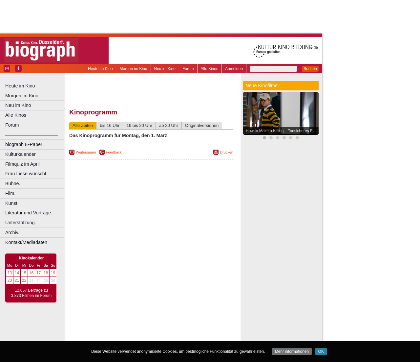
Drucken (226, 152)
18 (46, 273)
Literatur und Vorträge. (28, 212)
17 (38, 273)
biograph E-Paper (23, 144)
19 (53, 273)
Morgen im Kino (133, 68)
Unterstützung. (20, 222)
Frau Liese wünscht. (26, 173)
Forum (188, 68)
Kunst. (12, 203)
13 (10, 273)
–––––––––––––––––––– (31, 134)
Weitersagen (86, 152)
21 (17, 280)
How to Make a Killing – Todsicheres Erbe (282, 131)
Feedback (114, 152)
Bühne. (12, 183)
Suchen (310, 68)
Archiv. (12, 232)
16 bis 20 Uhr (139, 125)
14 (17, 273)
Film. (10, 193)
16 (31, 273)
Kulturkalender (20, 154)
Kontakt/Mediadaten (26, 242)
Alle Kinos (209, 68)
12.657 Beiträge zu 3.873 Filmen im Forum (31, 293)
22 (24, 280)
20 (10, 280)
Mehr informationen (292, 351)
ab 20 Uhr (168, 125)
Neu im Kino (165, 68)
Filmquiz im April (22, 164)
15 (24, 273)
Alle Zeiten (83, 125)
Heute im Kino (100, 68)
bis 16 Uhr (109, 125)
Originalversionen (202, 125)
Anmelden (234, 68)
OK (321, 351)
